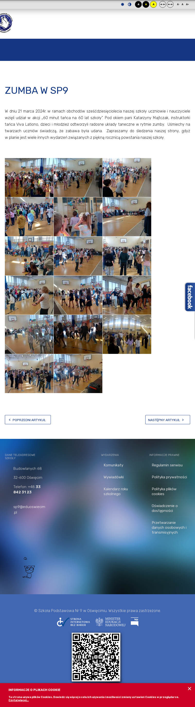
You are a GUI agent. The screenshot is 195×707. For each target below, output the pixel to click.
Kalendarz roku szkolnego (116, 491)
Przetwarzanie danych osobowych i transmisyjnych (169, 527)
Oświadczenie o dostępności (165, 508)
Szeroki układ (170, 4)
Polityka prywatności (169, 477)
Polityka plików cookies (164, 491)
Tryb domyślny (122, 4)
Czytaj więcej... (19, 700)
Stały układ (162, 4)
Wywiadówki (114, 477)
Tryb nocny (129, 4)
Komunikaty (113, 465)
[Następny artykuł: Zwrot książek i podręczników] (167, 419)
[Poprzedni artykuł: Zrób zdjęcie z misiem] (28, 419)
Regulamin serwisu (167, 465)
